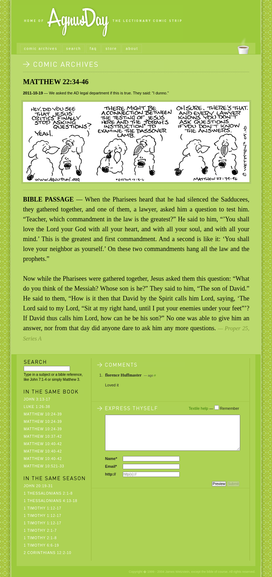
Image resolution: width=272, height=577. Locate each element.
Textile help (198, 408)
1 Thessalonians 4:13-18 (50, 501)
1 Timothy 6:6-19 (41, 545)
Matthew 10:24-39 (43, 414)
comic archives (40, 49)
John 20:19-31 (38, 486)
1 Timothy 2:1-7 (40, 530)
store (111, 49)
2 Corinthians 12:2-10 (47, 553)
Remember (229, 408)
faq (93, 49)
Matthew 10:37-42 (43, 436)
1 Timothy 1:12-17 (43, 508)
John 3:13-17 (37, 399)
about (132, 49)
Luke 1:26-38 (37, 407)
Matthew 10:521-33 (44, 466)
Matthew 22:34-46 (55, 82)
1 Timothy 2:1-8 (40, 538)
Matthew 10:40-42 (43, 444)
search (73, 49)
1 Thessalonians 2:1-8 (48, 493)
